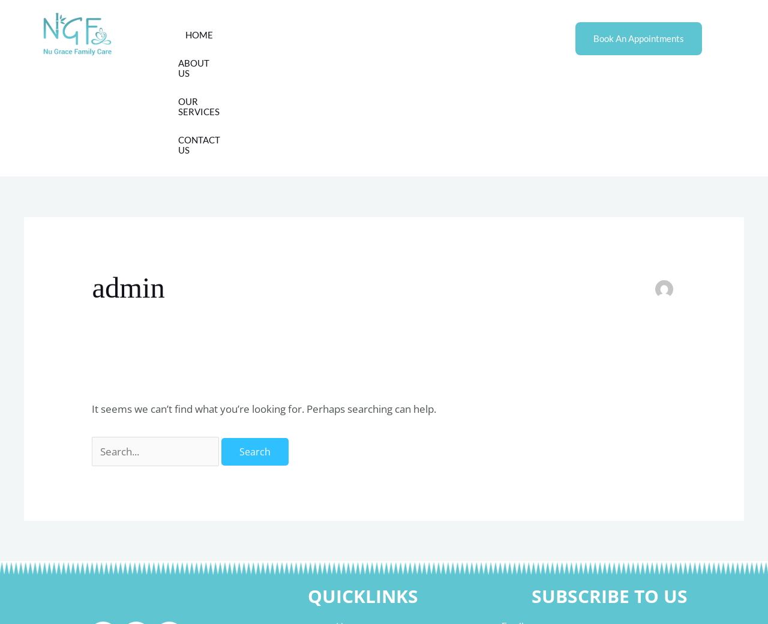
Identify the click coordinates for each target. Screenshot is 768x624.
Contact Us (447, 34)
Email (513, 520)
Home (244, 34)
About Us (298, 34)
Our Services (369, 34)
